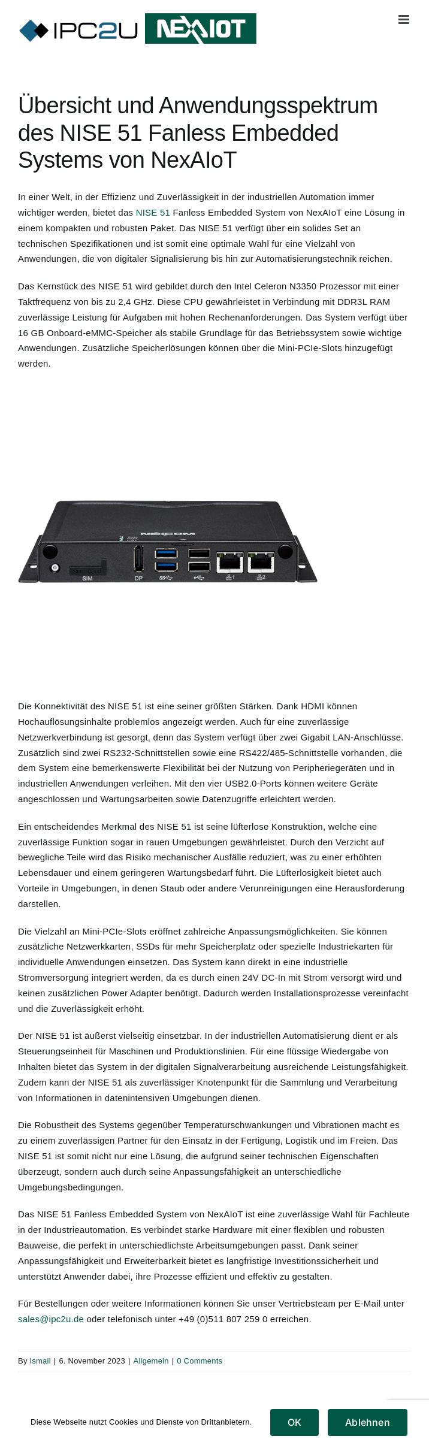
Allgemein (151, 1360)
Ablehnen (367, 1422)
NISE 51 (153, 212)
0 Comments (199, 1360)
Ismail (39, 1360)
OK (294, 1422)
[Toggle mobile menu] (404, 19)
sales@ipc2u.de (51, 1319)
